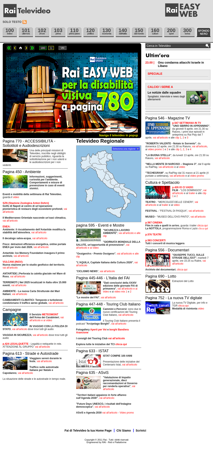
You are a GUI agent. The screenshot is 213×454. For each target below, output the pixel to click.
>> (32, 48)
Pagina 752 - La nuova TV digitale (173, 298)
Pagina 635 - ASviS (92, 373)
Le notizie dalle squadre (164, 92)
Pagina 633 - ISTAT (92, 351)
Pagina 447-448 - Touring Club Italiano (108, 304)
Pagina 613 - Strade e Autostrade (31, 353)
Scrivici (141, 430)
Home (20, 48)
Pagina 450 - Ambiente (22, 172)
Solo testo (12, 21)
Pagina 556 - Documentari (167, 250)
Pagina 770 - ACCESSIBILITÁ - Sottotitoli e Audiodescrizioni (29, 143)
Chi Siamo (123, 430)
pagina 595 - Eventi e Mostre (100, 225)
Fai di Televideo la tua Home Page (88, 430)
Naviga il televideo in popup (118, 135)
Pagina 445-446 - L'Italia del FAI (103, 278)
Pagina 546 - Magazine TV (167, 118)
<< (9, 48)
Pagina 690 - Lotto (160, 276)
